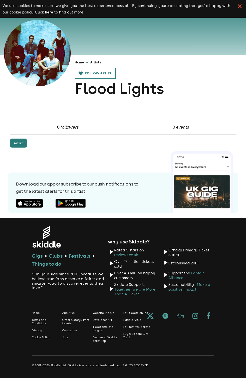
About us (68, 313)
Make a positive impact (189, 287)
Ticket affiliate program (103, 328)
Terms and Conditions (39, 321)
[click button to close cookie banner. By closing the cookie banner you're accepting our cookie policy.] (240, 6)
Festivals (79, 256)
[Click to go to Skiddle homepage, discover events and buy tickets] (46, 237)
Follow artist (95, 73)
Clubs (56, 256)
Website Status (103, 313)
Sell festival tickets (136, 327)
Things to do (46, 264)
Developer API (102, 320)
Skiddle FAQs (132, 320)
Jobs (65, 337)
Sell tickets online (135, 313)
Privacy (37, 330)
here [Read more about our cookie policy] (49, 11)
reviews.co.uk (126, 254)
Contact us (70, 330)
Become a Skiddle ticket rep (105, 339)
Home (79, 62)
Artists (95, 62)
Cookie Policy (41, 337)
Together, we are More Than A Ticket (134, 291)
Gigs (37, 256)
